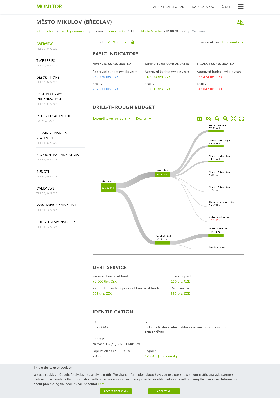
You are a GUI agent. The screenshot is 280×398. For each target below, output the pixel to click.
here (101, 384)
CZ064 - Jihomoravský (161, 356)
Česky (226, 7)
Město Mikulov (151, 31)
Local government (74, 31)
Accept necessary (116, 391)
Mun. (135, 31)
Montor (49, 7)
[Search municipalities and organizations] (241, 7)
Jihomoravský (115, 31)
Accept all (164, 391)
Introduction (45, 31)
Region (98, 31)
